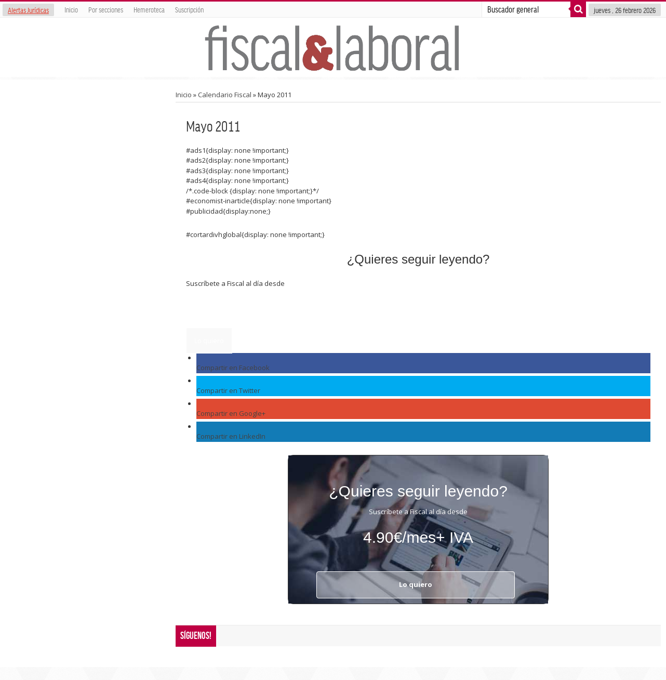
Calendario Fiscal (224, 94)
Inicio (71, 9)
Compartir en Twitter (228, 390)
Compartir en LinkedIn (230, 436)
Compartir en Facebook (233, 367)
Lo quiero (209, 340)
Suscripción (189, 9)
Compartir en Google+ (230, 413)
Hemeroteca (149, 9)
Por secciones (105, 9)
